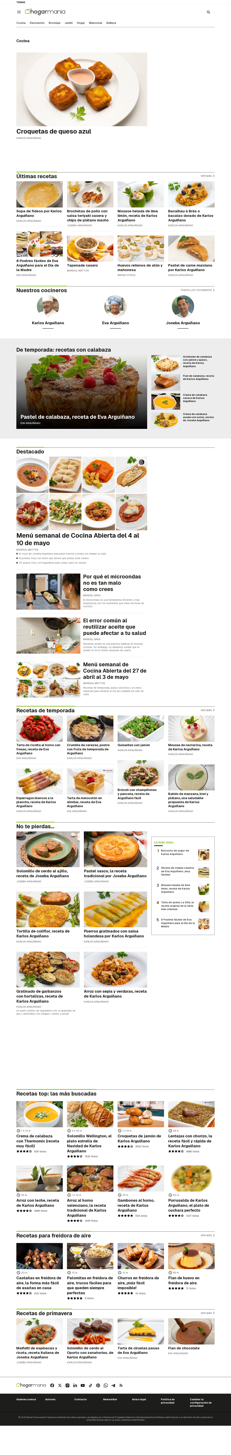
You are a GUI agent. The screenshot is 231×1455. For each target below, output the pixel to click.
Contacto (80, 1399)
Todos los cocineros (197, 290)
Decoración (37, 23)
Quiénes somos (26, 1399)
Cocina (21, 23)
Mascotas (95, 23)
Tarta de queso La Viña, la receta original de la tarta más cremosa (177, 906)
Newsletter (110, 1399)
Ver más (208, 175)
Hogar (81, 23)
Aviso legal (139, 1399)
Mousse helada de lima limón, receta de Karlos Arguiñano (175, 888)
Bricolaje (54, 23)
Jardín (69, 23)
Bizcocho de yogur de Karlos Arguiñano (175, 852)
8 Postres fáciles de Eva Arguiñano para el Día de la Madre (178, 923)
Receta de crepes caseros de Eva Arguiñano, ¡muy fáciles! (177, 871)
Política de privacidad (168, 1401)
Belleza (111, 23)
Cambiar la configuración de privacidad (201, 1402)
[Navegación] (19, 12)
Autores (50, 1399)
